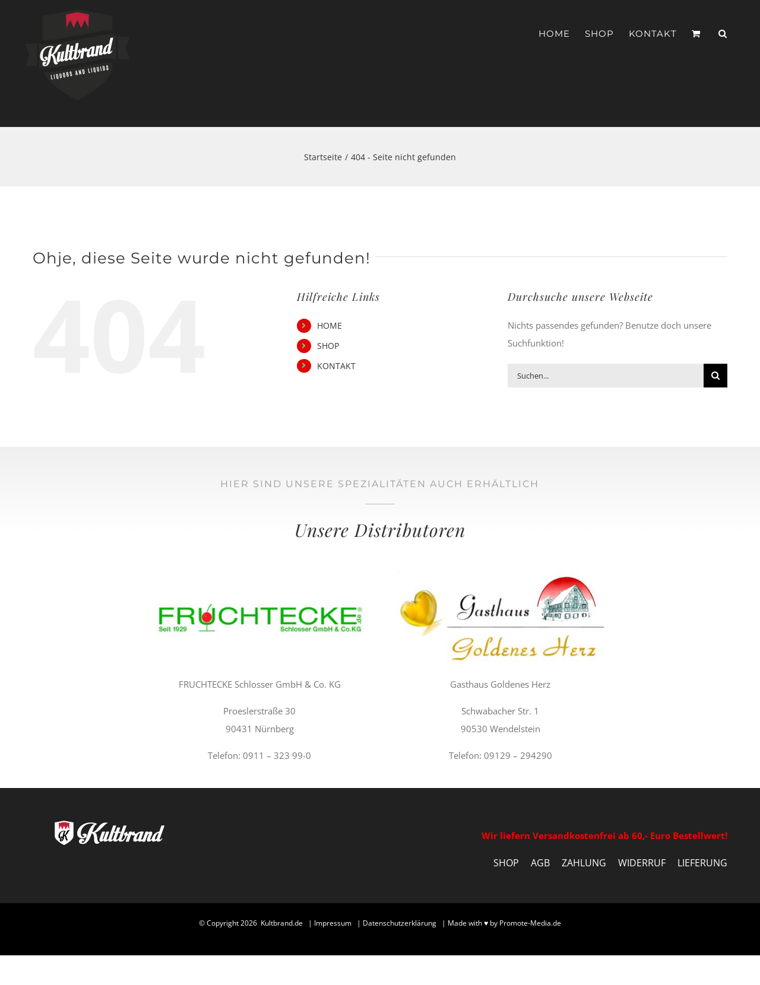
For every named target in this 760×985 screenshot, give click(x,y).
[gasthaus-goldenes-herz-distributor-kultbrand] (500, 574)
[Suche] (715, 375)
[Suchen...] (606, 375)
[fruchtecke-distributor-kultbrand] (259, 574)
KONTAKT (336, 365)
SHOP (328, 345)
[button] (722, 33)
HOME (329, 325)
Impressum (333, 923)
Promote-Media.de (530, 923)
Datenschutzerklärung (399, 923)
